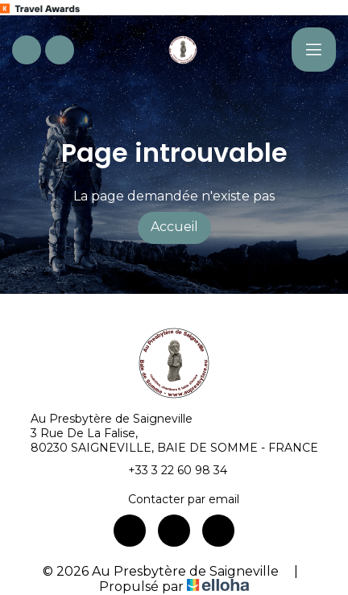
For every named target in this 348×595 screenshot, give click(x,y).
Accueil (174, 226)
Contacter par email (174, 499)
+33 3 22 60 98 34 (168, 470)
